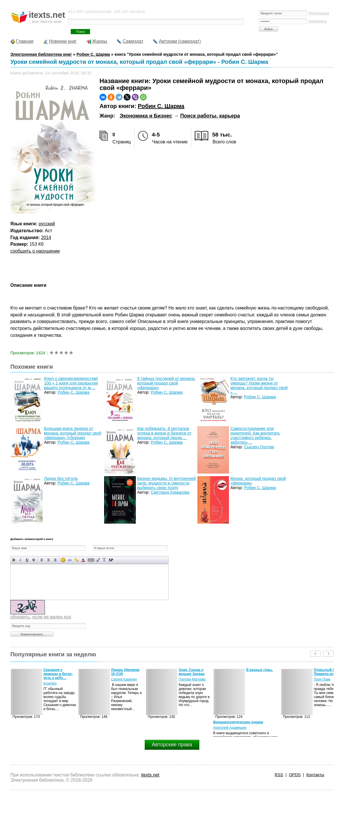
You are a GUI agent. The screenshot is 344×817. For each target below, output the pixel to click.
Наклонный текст (20, 560)
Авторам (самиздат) (180, 41)
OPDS (295, 774)
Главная (24, 41)
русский (47, 223)
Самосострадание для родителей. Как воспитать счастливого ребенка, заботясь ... (255, 435)
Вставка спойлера (111, 560)
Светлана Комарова (170, 492)
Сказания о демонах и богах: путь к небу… (58, 674)
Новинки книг (63, 41)
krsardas (50, 683)
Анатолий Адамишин (229, 728)
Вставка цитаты (97, 560)
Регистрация (319, 13)
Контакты (315, 774)
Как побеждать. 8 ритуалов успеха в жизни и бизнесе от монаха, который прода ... (164, 433)
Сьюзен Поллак (259, 447)
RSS (279, 774)
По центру (48, 560)
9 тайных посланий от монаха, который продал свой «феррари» (166, 383)
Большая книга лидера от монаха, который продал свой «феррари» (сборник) (72, 433)
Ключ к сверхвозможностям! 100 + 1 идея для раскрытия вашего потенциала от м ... (71, 383)
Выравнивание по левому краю (42, 560)
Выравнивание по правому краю (55, 560)
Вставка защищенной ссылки (76, 560)
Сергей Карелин (124, 679)
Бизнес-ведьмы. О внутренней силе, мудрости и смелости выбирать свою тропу (166, 483)
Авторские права (172, 744)
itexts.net (150, 774)
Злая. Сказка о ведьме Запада (192, 672)
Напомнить (317, 21)
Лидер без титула (61, 478)
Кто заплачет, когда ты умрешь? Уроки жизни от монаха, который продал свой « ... (259, 385)
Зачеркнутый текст (33, 560)
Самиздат (133, 41)
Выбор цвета (83, 560)
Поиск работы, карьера (210, 116)
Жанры (99, 41)
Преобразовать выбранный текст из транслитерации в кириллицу (104, 560)
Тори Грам (322, 679)
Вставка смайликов (63, 560)
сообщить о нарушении (35, 251)
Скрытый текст (91, 560)
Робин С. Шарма (161, 106)
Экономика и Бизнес (146, 116)
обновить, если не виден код (40, 616)
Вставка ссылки (69, 560)
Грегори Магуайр (192, 679)
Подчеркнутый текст (27, 560)
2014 (46, 237)
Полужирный (14, 560)
